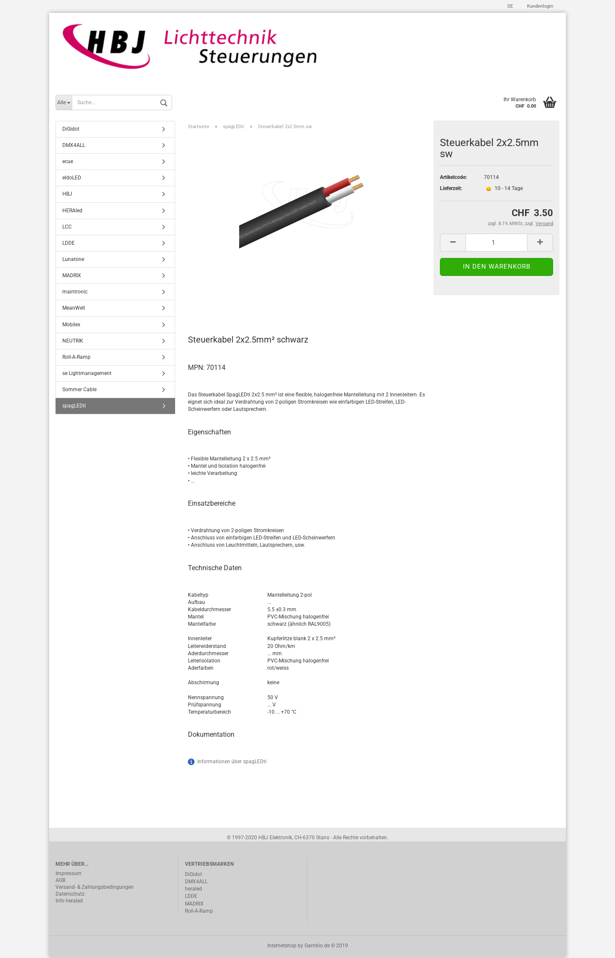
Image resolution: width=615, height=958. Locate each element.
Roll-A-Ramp (76, 358)
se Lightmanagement (86, 374)
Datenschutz (70, 894)
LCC (67, 227)
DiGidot (70, 130)
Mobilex (71, 325)
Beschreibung (220, 303)
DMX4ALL (73, 146)
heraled (193, 890)
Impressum (69, 874)
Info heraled (69, 901)
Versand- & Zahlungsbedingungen (95, 888)
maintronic (75, 293)
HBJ (67, 195)
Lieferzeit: (451, 189)
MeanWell (73, 309)
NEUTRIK (72, 341)
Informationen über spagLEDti (231, 762)
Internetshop (281, 946)
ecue (67, 162)
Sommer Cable (79, 390)
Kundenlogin (539, 6)
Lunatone (73, 260)
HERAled (72, 211)
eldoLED (71, 179)
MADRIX (71, 276)
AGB (60, 881)
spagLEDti (74, 407)
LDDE (68, 244)
